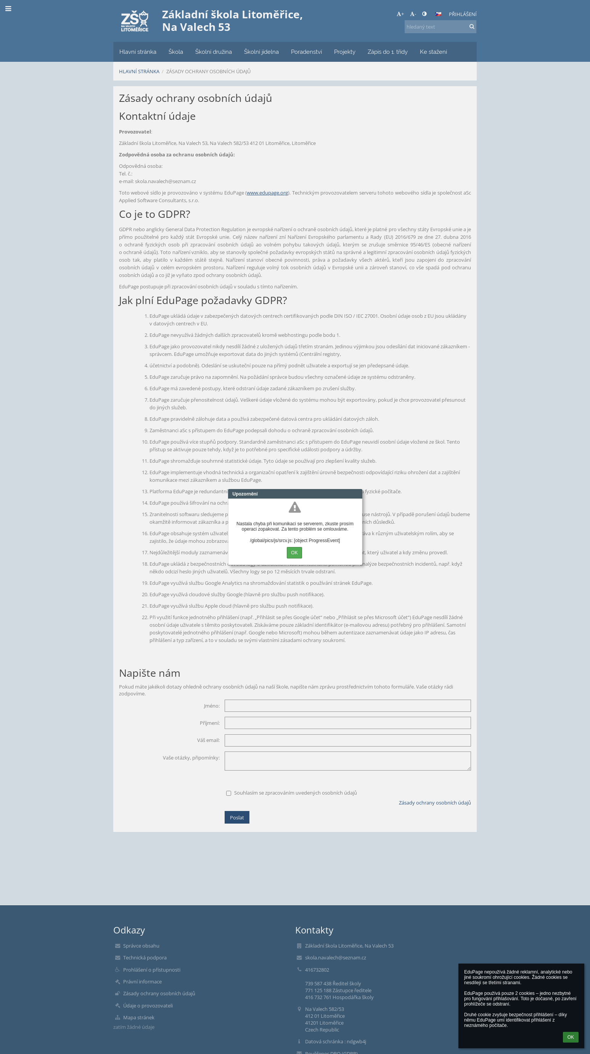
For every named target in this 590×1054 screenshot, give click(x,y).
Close (356, 494)
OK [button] (570, 1037)
